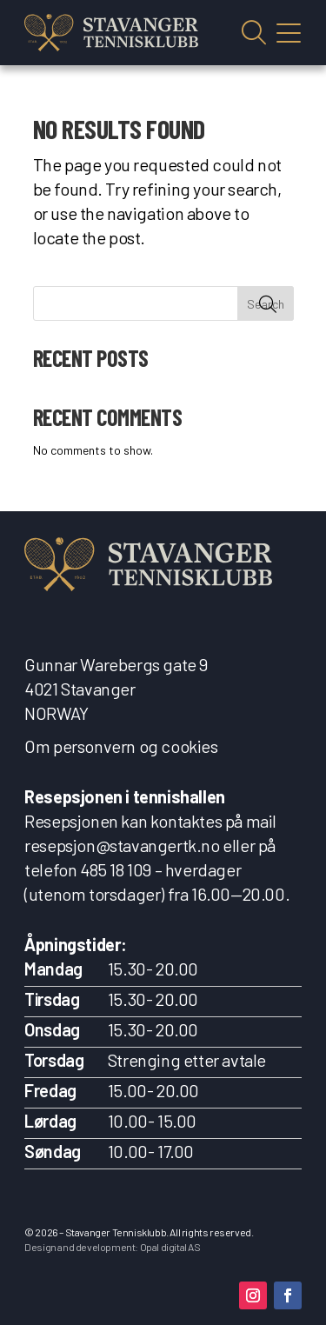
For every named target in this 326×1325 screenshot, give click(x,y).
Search (265, 303)
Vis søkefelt (254, 33)
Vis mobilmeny (289, 33)
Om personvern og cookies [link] (120, 746)
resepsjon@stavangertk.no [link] (121, 845)
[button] (253, 1295)
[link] (111, 32)
